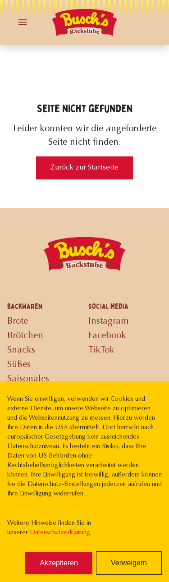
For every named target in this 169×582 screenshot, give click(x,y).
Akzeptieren (59, 563)
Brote (17, 321)
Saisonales (28, 379)
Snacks (21, 350)
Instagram (108, 321)
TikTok (101, 350)
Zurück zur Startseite (84, 167)
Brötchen (25, 335)
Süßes (19, 364)
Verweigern (129, 563)
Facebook (107, 335)
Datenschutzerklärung (60, 533)
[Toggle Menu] (22, 22)
